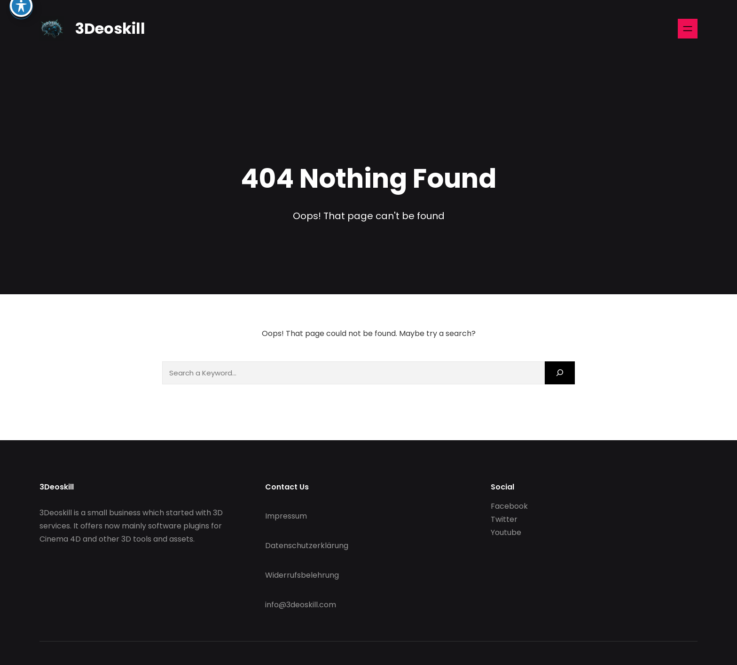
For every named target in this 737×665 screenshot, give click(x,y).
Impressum (286, 516)
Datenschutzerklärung (306, 545)
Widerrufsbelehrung (302, 575)
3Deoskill (110, 28)
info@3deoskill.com (300, 604)
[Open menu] (688, 28)
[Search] (560, 372)
